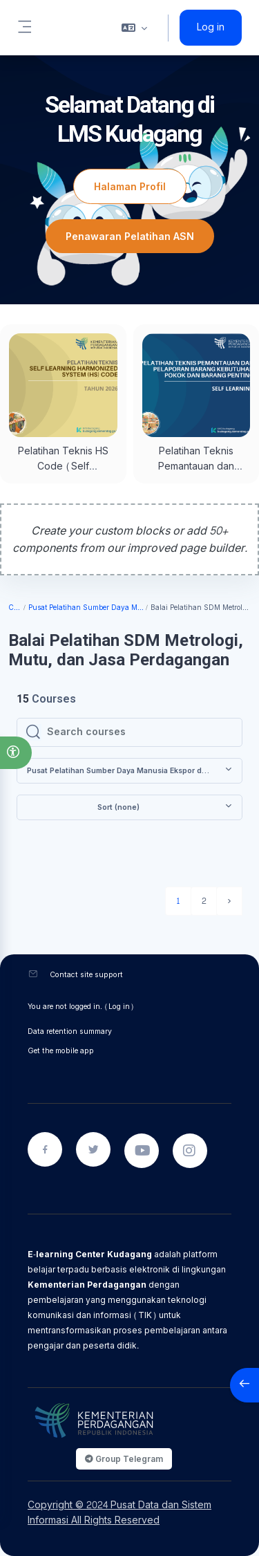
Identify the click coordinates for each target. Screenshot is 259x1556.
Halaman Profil (130, 186)
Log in (210, 27)
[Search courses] (140, 732)
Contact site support (86, 974)
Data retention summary (70, 1031)
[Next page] (229, 901)
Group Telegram (124, 1459)
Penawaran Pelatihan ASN (130, 236)
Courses (15, 608)
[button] (16, 753)
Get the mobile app (61, 1050)
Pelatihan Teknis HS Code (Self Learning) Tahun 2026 (63, 474)
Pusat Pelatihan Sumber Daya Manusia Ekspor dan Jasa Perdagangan (86, 608)
